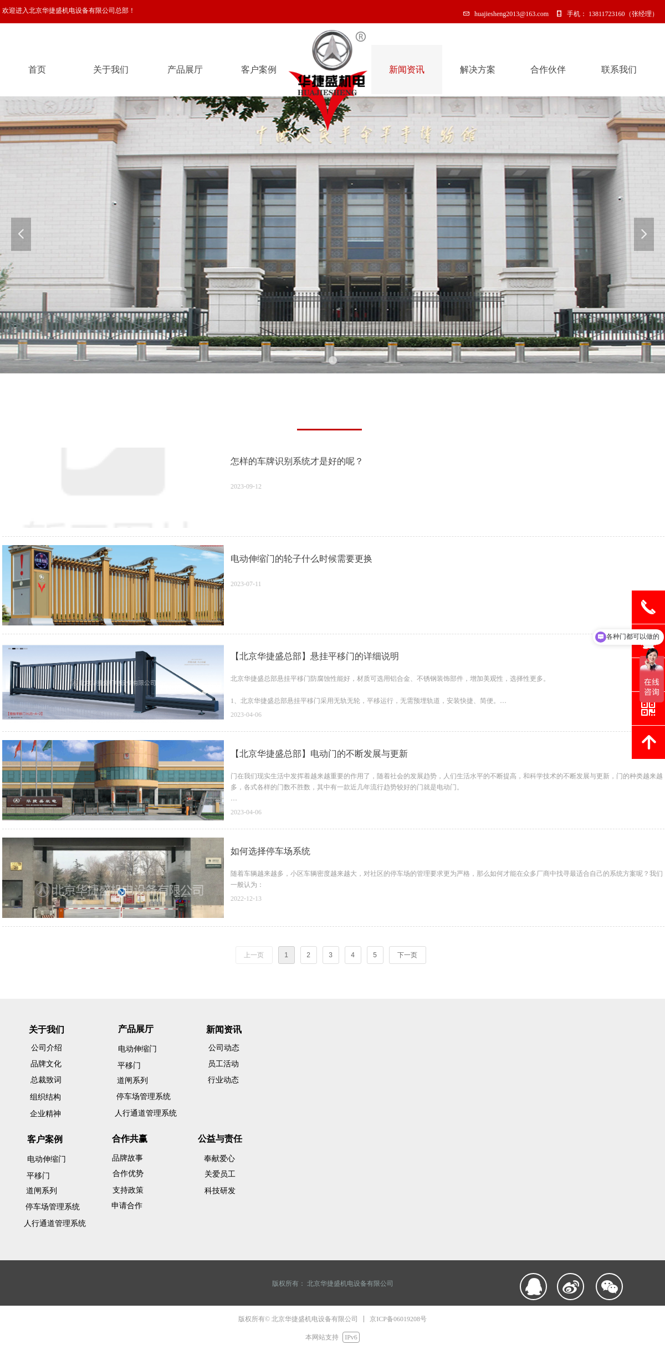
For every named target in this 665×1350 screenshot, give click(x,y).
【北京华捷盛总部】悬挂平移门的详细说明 (315, 656)
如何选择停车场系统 (270, 851)
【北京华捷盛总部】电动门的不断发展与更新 (319, 753)
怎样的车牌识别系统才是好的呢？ (297, 461)
